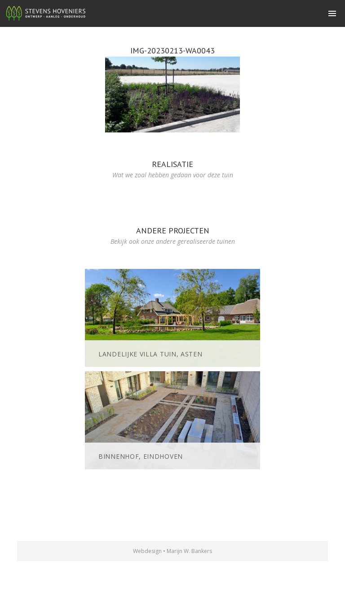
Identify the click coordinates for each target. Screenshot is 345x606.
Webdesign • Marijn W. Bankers (172, 551)
